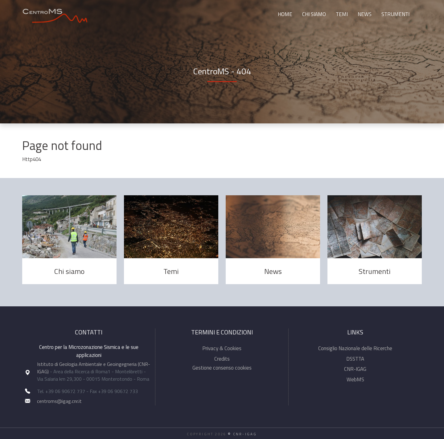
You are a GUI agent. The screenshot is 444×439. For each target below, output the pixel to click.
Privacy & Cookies (221, 348)
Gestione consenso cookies (222, 368)
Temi (342, 14)
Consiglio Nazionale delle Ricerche (355, 348)
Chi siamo (314, 14)
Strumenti (395, 14)
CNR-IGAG (355, 369)
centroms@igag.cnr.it (59, 401)
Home (285, 14)
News (365, 14)
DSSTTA (355, 359)
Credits (222, 359)
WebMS (355, 379)
